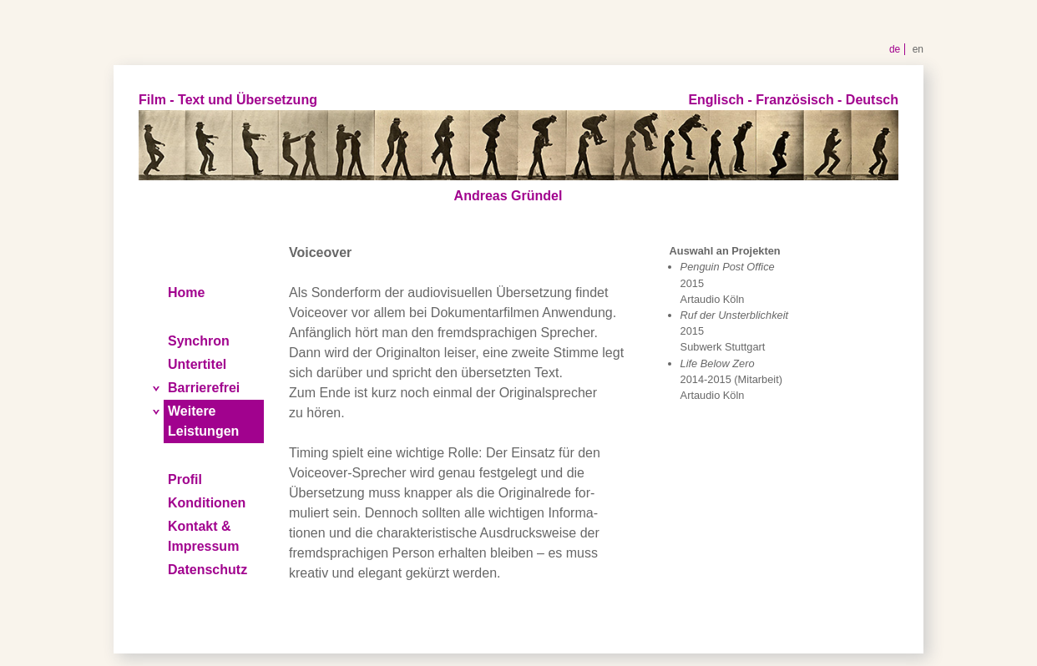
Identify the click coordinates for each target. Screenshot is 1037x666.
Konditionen (206, 503)
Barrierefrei (204, 388)
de (894, 49)
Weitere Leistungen (203, 421)
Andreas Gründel (508, 196)
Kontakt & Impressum (203, 536)
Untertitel (197, 364)
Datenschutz (207, 570)
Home (186, 292)
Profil (185, 479)
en (918, 49)
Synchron (199, 341)
